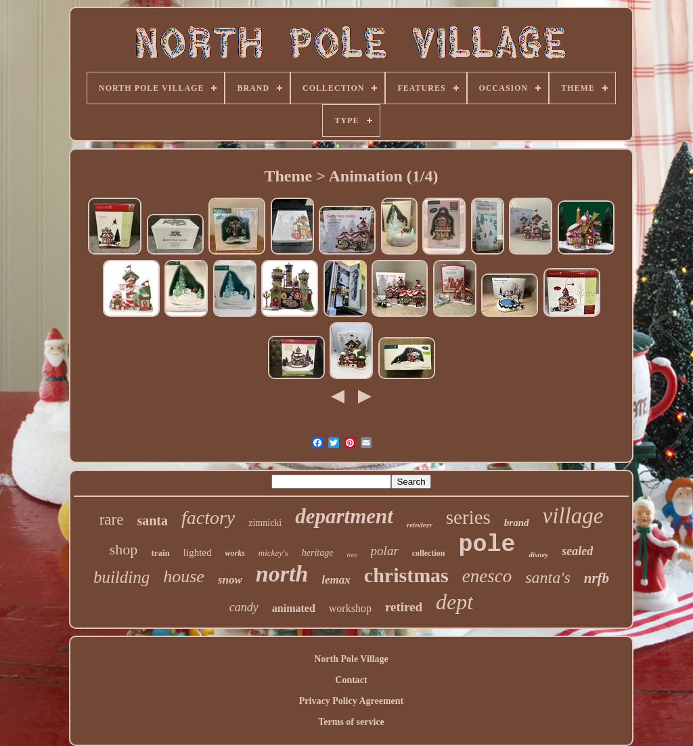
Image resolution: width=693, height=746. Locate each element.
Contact (351, 680)
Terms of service (351, 722)
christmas (406, 575)
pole (486, 544)
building (121, 577)
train (160, 553)
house (183, 576)
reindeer (419, 525)
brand (516, 522)
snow (230, 579)
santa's (547, 577)
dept (454, 602)
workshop (350, 608)
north (282, 573)
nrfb (596, 578)
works (235, 553)
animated (293, 608)
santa (152, 520)
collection (428, 553)
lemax (336, 579)
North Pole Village (351, 659)
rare (111, 519)
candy (244, 607)
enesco (487, 576)
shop (124, 549)
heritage (318, 553)
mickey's (273, 553)
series (468, 517)
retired (403, 607)
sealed (577, 551)
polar (385, 551)
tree (351, 554)
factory (208, 517)
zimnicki (265, 523)
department (344, 516)
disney (538, 554)
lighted (197, 552)
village (573, 516)
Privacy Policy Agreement (351, 701)
